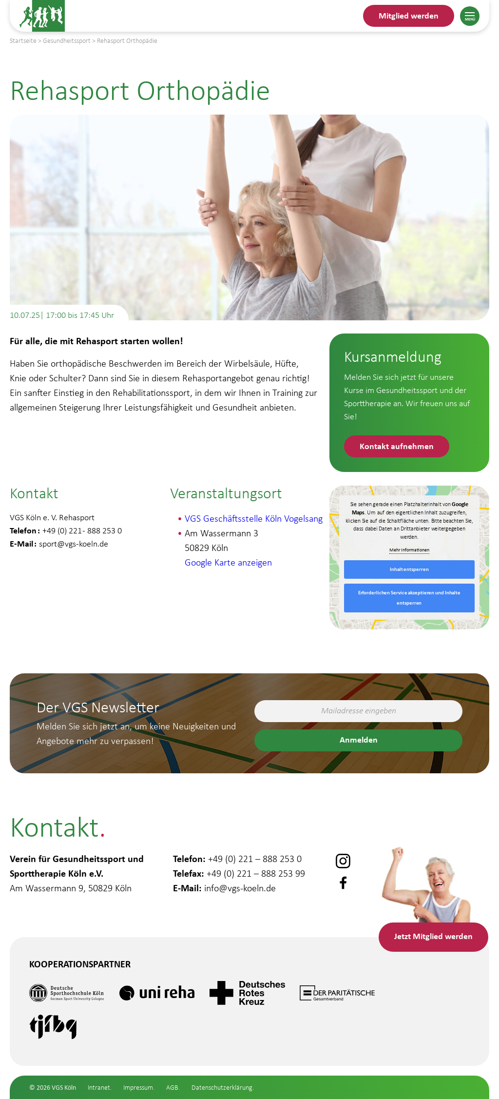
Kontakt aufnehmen (397, 446)
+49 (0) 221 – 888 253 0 (255, 858)
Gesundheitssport (65, 1061)
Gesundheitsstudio (68, 1033)
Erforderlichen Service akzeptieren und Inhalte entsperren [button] (409, 597)
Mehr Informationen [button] (409, 550)
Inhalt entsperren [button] (409, 569)
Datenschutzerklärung (222, 1087)
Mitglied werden (409, 15)
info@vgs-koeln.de (240, 888)
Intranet (99, 1087)
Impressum (138, 1087)
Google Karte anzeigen (228, 562)
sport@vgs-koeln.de (73, 543)
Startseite (23, 41)
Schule (36, 1090)
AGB (172, 1087)
